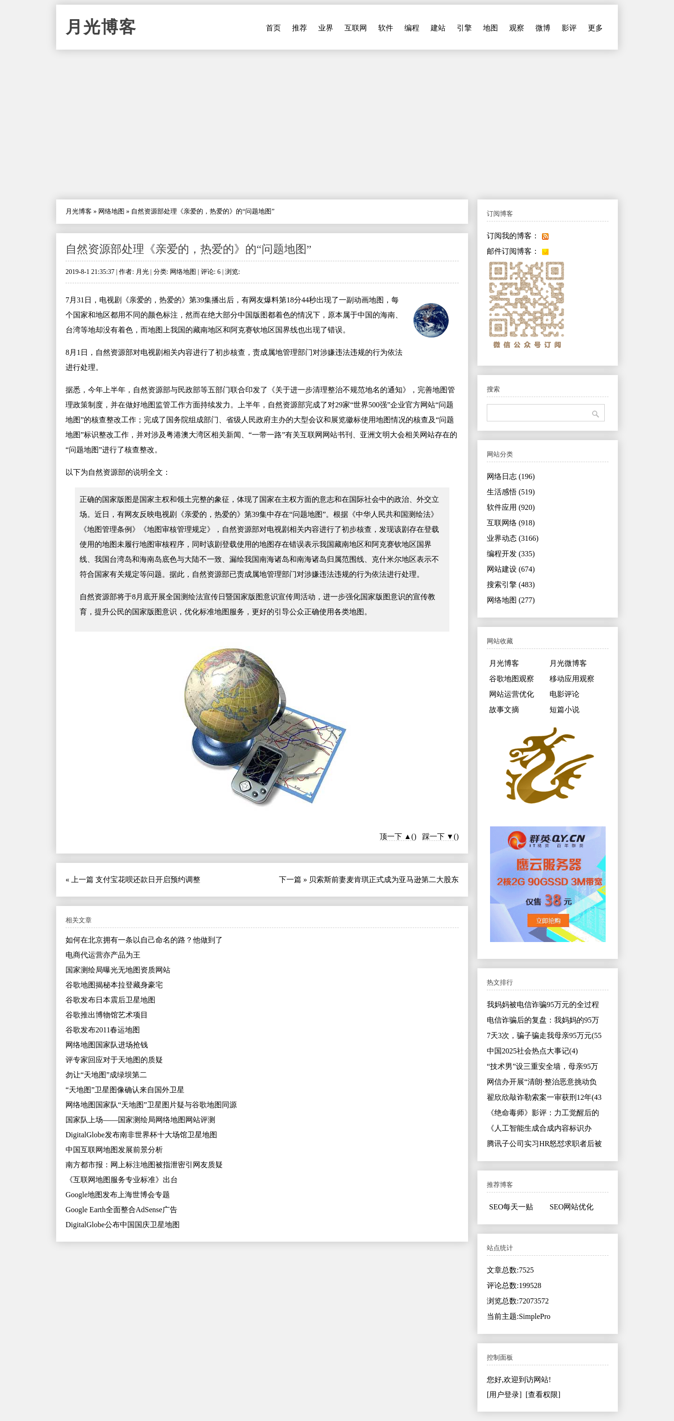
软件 (385, 28)
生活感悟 (511, 492)
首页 (273, 28)
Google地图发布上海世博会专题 (118, 1195)
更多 (595, 28)
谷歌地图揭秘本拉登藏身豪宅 (114, 985)
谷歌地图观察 (511, 679)
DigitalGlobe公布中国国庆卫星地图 (123, 1225)
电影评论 (564, 694)
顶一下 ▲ (395, 836)
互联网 (355, 28)
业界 (325, 28)
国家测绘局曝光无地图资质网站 (118, 970)
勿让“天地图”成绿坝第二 (106, 1075)
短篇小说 (564, 710)
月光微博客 (568, 663)
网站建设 (511, 569)
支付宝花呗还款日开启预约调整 (147, 880)
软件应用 (511, 507)
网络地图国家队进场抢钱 (107, 1045)
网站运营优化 (511, 694)
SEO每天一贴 (511, 1207)
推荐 (299, 28)
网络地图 (111, 211)
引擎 (464, 28)
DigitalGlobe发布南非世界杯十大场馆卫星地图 (141, 1135)
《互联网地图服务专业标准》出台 (122, 1180)
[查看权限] (543, 1395)
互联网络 (511, 523)
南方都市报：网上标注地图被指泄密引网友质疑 (144, 1165)
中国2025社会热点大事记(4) (532, 1051)
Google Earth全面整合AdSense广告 (121, 1210)
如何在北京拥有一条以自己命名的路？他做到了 (144, 940)
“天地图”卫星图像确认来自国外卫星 (125, 1090)
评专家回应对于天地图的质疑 (114, 1060)
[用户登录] (504, 1395)
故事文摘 (504, 710)
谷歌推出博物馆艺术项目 (107, 1015)
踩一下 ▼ (438, 836)
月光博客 (101, 27)
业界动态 (513, 538)
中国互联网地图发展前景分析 (114, 1150)
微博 (542, 28)
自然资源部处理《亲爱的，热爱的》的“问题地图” (188, 249)
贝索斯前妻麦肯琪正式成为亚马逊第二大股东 (384, 880)
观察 (516, 28)
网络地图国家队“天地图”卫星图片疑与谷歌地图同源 (151, 1105)
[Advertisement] (337, 124)
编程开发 (511, 554)
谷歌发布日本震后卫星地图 (110, 1000)
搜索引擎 (511, 585)
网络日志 (511, 476)
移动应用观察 (571, 679)
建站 (438, 28)
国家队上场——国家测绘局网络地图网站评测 (140, 1120)
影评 (569, 28)
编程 (411, 28)
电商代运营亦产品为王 (103, 955)
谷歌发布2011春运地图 (103, 1030)
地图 (490, 28)
